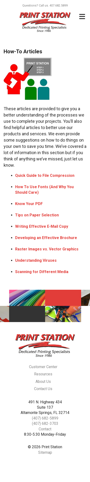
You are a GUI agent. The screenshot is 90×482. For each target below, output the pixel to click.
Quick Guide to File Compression (44, 175)
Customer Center (43, 367)
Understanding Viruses (36, 260)
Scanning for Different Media (41, 271)
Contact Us (43, 388)
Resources (43, 374)
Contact (45, 429)
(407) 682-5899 (45, 418)
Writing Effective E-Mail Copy (41, 226)
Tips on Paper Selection (37, 215)
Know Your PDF (29, 203)
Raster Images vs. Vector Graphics (46, 249)
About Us (43, 381)
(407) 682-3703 (45, 423)
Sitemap (45, 452)
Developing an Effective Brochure (46, 237)
